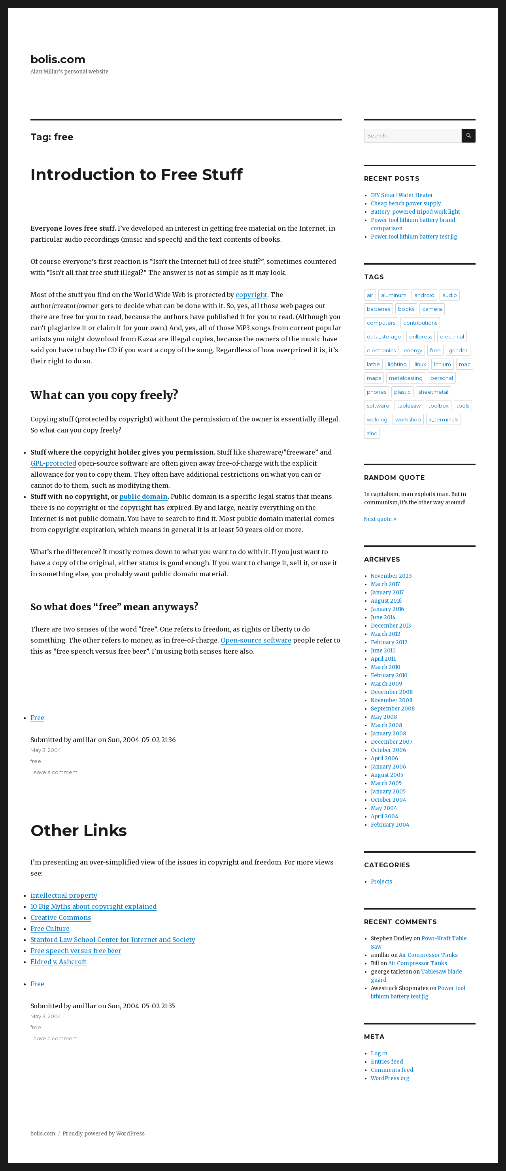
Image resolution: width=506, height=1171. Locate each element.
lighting (397, 364)
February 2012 (389, 642)
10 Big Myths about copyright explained (93, 906)
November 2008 (391, 700)
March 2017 (385, 584)
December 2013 (391, 625)
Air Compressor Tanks (428, 955)
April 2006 (384, 758)
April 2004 (384, 816)
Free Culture (50, 928)
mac (464, 364)
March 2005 (386, 783)
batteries (378, 309)
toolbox (439, 405)
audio (449, 295)
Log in (379, 1053)
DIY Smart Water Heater (402, 195)
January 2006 (388, 766)
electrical (452, 336)
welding (377, 419)
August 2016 (386, 601)
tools (463, 405)
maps (374, 378)
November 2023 (391, 576)
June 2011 (383, 650)
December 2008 (392, 692)
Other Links (78, 830)
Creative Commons (60, 917)
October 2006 (388, 750)
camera (432, 309)
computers (381, 323)
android (424, 295)
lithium (442, 364)
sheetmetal (433, 392)
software (378, 405)
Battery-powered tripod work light (415, 212)
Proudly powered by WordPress (103, 1133)
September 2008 (393, 708)
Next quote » (380, 519)
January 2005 (388, 791)
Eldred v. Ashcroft (58, 962)
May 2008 (384, 717)
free (35, 761)
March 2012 (385, 634)
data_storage (384, 336)
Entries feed (387, 1061)
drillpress (420, 336)
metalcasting (406, 378)
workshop (408, 419)
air (370, 295)
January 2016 (387, 609)
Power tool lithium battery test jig (414, 236)
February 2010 (389, 675)
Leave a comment (53, 772)
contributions (420, 323)
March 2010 (385, 667)
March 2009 (386, 683)
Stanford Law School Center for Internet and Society (112, 940)
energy (413, 350)
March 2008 (386, 725)
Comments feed (392, 1070)
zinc (372, 433)
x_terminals (443, 419)
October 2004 (388, 800)
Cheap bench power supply (406, 203)
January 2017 (387, 592)
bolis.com (57, 59)
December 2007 (391, 742)
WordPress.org (390, 1078)
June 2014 (383, 617)
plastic (402, 392)
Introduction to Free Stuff (136, 174)
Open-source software (256, 640)
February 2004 (390, 824)
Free (37, 718)
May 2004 (384, 808)
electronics (381, 350)
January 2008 (388, 733)
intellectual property (63, 895)
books (406, 309)
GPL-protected (53, 463)
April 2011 (383, 659)
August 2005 (387, 775)
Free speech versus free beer (75, 951)
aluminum (393, 295)
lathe (373, 364)
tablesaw (409, 405)
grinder (458, 350)
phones (376, 392)
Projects (381, 881)
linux (420, 364)
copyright (251, 295)
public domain (143, 496)
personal (441, 378)
